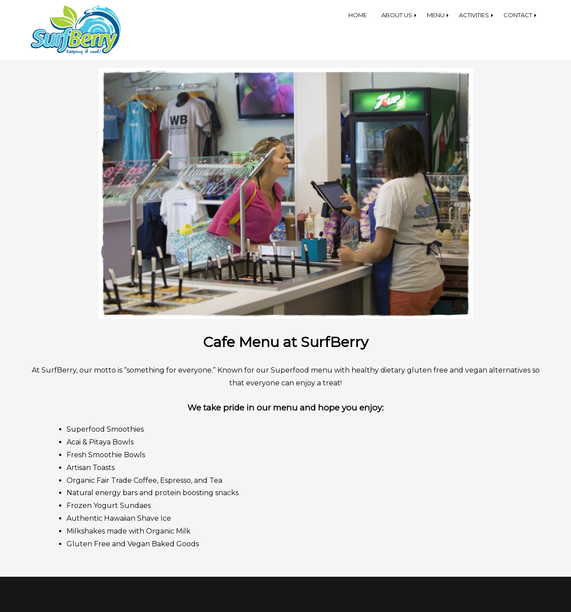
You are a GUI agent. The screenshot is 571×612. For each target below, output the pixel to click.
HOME (357, 15)
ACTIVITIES (474, 15)
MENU (435, 15)
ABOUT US (396, 15)
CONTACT (518, 15)
